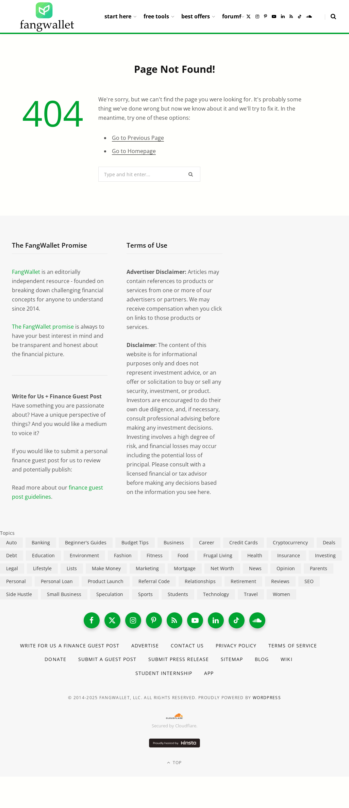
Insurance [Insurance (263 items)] (288, 555)
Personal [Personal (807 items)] (16, 581)
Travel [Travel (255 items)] (251, 594)
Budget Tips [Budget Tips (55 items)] (135, 542)
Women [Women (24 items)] (281, 594)
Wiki (287, 660)
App (209, 674)
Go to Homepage (134, 151)
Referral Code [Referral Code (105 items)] (154, 581)
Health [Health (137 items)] (254, 555)
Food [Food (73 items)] (183, 555)
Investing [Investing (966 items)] (325, 555)
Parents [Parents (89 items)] (318, 568)
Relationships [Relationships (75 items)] (200, 581)
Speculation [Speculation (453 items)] (109, 594)
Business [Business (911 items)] (174, 542)
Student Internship (163, 674)
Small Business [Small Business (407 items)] (64, 594)
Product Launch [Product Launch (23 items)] (105, 581)
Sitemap (232, 660)
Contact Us (187, 646)
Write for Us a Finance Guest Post (69, 646)
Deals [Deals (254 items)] (329, 542)
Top (174, 763)
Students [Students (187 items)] (178, 594)
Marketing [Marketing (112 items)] (147, 568)
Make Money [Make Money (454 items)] (106, 568)
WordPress (267, 699)
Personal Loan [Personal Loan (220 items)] (57, 581)
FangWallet (26, 272)
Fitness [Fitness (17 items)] (155, 555)
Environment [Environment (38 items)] (84, 555)
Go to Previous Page (138, 138)
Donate (55, 660)
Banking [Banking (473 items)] (41, 542)
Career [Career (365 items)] (206, 542)
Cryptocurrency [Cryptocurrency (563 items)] (290, 542)
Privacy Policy (236, 646)
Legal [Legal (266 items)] (12, 568)
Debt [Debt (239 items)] (11, 555)
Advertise (145, 646)
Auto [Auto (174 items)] (11, 542)
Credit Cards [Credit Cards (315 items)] (243, 542)
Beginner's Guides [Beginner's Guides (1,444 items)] (85, 542)
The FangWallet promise (43, 326)
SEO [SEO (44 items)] (309, 581)
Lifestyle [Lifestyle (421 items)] (42, 568)
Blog (262, 660)
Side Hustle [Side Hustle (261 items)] (19, 594)
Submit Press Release (178, 660)
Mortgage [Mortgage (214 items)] (185, 568)
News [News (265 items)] (255, 568)
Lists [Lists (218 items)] (72, 568)
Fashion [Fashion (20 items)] (123, 555)
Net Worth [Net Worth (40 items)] (222, 568)
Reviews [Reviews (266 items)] (280, 581)
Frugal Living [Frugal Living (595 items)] (217, 555)
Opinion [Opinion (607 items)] (286, 568)
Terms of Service (293, 646)
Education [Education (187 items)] (43, 555)
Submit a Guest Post (107, 660)
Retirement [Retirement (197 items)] (243, 581)
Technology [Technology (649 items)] (216, 594)
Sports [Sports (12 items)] (145, 594)
